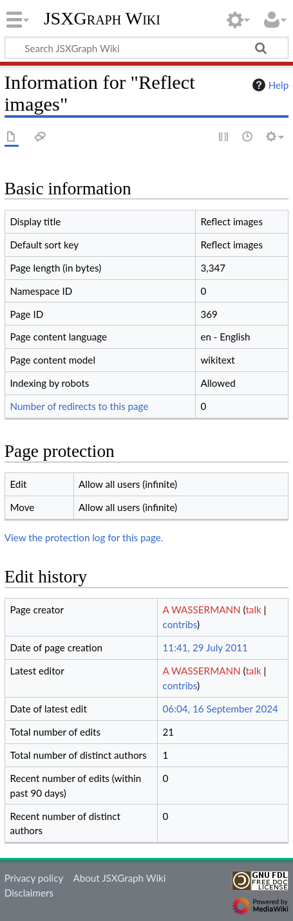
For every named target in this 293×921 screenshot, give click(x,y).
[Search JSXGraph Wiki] (146, 47)
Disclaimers (29, 892)
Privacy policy (34, 878)
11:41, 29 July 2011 (205, 647)
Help (268, 85)
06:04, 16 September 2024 (220, 708)
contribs (180, 624)
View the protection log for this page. (84, 537)
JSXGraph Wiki (102, 19)
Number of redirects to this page (79, 406)
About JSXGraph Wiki (119, 878)
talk (253, 609)
